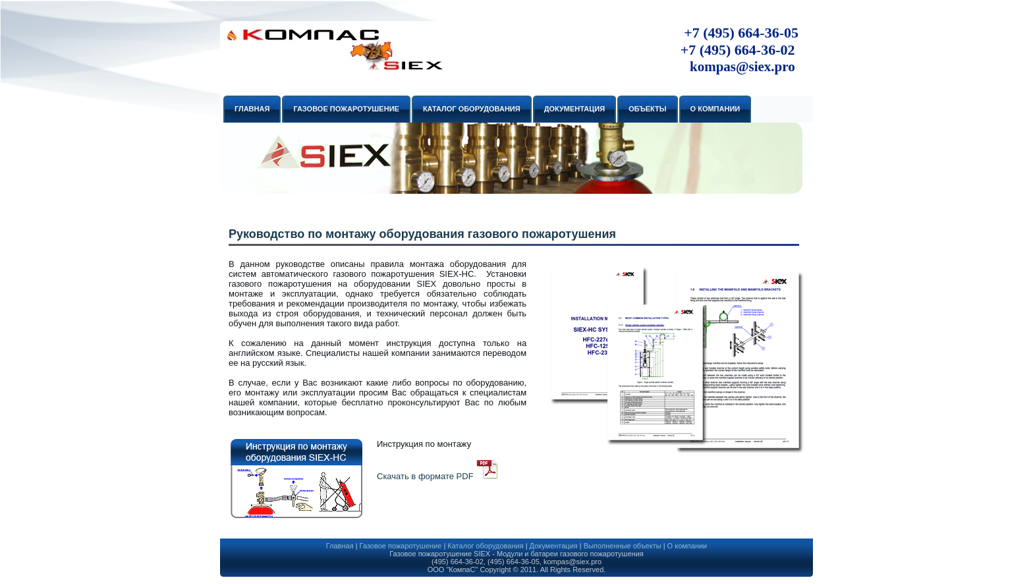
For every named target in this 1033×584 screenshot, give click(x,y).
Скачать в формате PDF (425, 476)
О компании (687, 546)
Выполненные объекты (622, 546)
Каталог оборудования (485, 546)
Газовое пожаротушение (401, 546)
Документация (554, 546)
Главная (340, 546)
